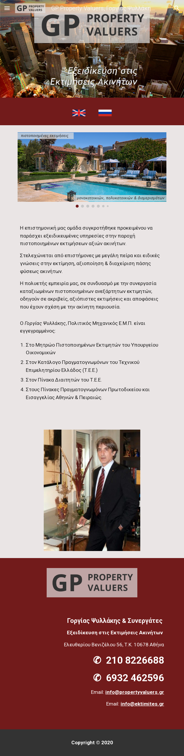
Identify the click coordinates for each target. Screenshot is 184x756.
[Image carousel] (92, 170)
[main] (92, 319)
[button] (7, 8)
